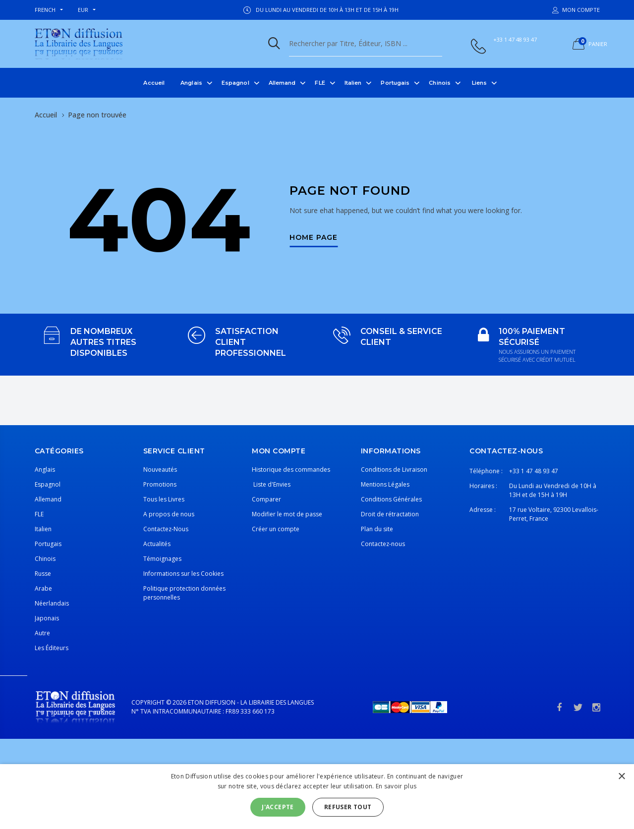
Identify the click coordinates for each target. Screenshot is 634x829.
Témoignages (162, 558)
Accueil (154, 82)
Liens (479, 82)
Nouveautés (160, 469)
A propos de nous (168, 514)
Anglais (191, 82)
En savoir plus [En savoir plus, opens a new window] (396, 786)
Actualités (157, 544)
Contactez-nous (383, 544)
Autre (42, 633)
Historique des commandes (291, 469)
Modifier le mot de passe (287, 514)
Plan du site (377, 529)
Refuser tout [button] (348, 807)
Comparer (266, 499)
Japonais (47, 618)
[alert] (317, 796)
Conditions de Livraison (394, 469)
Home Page (313, 238)
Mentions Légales (385, 484)
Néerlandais (52, 603)
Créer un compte (275, 529)
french (45, 9)
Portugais (395, 82)
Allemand (282, 82)
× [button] (621, 776)
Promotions (159, 484)
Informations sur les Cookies (183, 573)
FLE (320, 82)
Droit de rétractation (390, 514)
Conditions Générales (391, 499)
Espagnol (235, 82)
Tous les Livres (163, 499)
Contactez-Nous (165, 529)
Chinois (440, 82)
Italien (353, 82)
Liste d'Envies (271, 484)
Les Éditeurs (51, 648)
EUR (83, 9)
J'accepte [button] (278, 807)
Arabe (43, 588)
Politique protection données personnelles (184, 593)
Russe (43, 573)
